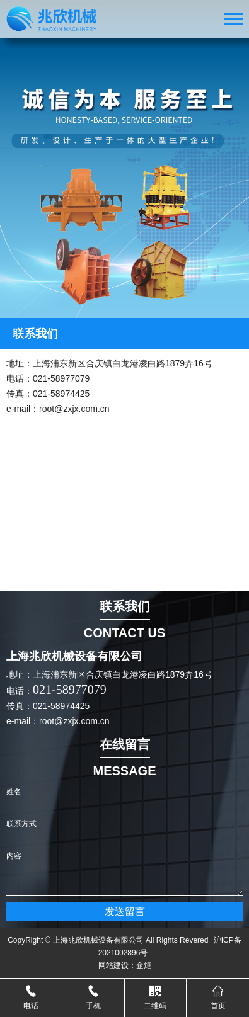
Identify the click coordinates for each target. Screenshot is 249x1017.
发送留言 (125, 911)
